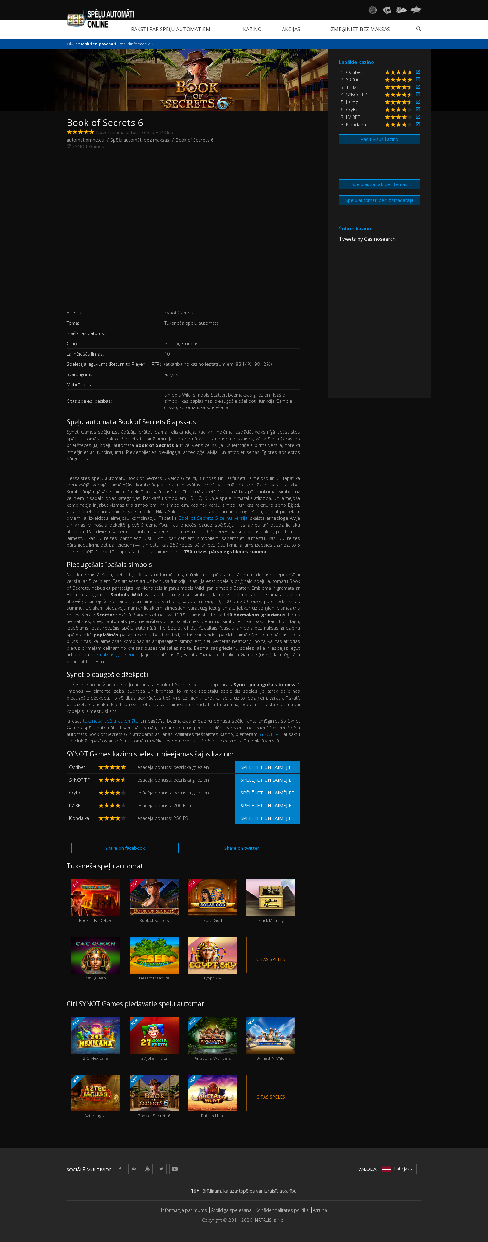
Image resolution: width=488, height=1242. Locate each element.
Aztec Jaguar (95, 1097)
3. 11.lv (348, 87)
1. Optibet (351, 72)
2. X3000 (350, 79)
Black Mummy (271, 901)
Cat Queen (95, 958)
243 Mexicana (95, 1039)
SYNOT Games (88, 146)
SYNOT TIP (79, 780)
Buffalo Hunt (212, 1097)
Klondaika (79, 818)
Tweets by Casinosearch (367, 238)
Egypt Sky (212, 958)
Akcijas (291, 29)
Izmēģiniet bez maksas (359, 29)
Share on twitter (241, 848)
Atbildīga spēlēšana (231, 1210)
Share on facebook (125, 848)
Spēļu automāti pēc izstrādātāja (379, 200)
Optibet (77, 767)
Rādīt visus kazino (379, 139)
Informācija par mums (184, 1210)
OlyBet (76, 792)
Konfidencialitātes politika (282, 1210)
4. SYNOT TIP (354, 94)
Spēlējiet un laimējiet (268, 767)
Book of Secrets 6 (154, 1097)
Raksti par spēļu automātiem (170, 29)
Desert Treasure (154, 958)
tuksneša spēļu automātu (111, 721)
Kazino (252, 29)
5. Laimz (349, 102)
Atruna (320, 1210)
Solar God (212, 901)
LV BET (76, 805)
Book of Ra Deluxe (95, 901)
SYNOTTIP (269, 734)
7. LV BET (350, 117)
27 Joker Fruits (154, 1039)
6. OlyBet (350, 109)
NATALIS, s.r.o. (270, 1220)
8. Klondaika (353, 124)
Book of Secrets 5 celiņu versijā (213, 518)
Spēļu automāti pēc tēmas (379, 184)
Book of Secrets (154, 901)
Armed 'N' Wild (271, 1039)
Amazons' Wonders (212, 1039)
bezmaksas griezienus (114, 654)
